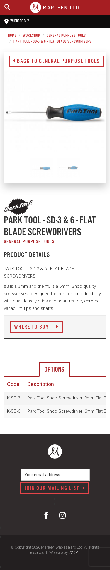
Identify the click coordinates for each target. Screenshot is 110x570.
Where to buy (16, 21)
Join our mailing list (55, 488)
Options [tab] (54, 369)
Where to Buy (36, 327)
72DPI (74, 552)
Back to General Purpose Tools (56, 61)
